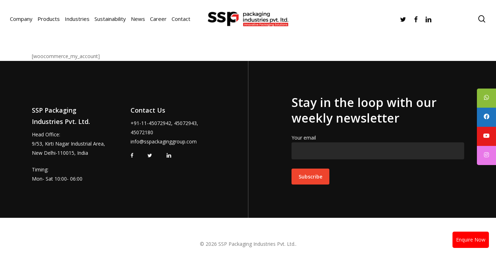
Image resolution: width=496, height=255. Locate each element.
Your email (378, 146)
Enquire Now (470, 239)
